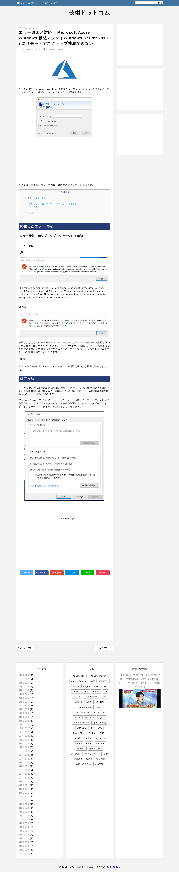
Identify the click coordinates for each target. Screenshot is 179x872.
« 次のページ (25, 647)
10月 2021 (24, 778)
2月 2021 (23, 793)
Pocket (103, 572)
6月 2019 (23, 831)
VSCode (100, 743)
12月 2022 (24, 751)
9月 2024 (23, 709)
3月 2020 (23, 812)
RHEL (103, 733)
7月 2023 (23, 740)
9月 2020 (23, 804)
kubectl (100, 702)
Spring (88, 738)
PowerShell (79, 733)
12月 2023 (24, 728)
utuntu (89, 743)
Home (20, 3)
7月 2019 (23, 827)
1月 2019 (23, 850)
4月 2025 (23, 694)
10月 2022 (24, 759)
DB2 (104, 686)
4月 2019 (23, 838)
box (96, 686)
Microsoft (90, 717)
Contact (32, 3)
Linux (97, 707)
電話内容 (100, 759)
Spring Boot (101, 738)
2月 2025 (23, 698)
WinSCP (81, 749)
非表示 (66, 192)
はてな (72, 572)
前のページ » (103, 647)
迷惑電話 (99, 764)
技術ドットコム (89, 12)
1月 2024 (23, 724)
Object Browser (81, 723)
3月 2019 (23, 842)
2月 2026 (23, 675)
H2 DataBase (91, 697)
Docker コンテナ (80, 691)
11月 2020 (24, 796)
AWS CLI (104, 681)
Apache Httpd (80, 676)
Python (92, 733)
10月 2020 (24, 800)
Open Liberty (99, 723)
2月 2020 (23, 815)
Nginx (101, 717)
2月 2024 (23, 721)
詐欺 (106, 754)
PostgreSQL (96, 728)
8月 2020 (23, 808)
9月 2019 (23, 823)
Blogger (87, 686)
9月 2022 (23, 762)
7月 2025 (23, 686)
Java (103, 697)
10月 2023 (24, 736)
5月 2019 (23, 834)
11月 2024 (24, 705)
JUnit (89, 702)
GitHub (76, 697)
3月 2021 (23, 789)
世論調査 (78, 759)
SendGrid (76, 738)
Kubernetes (85, 707)
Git (105, 691)
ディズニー (76, 754)
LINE (87, 572)
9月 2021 (23, 781)
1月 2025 (23, 702)
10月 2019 (24, 819)
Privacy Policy (48, 3)
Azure (76, 686)
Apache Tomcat (78, 681)
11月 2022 (24, 755)
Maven (77, 717)
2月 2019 (23, 846)
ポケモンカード (92, 754)
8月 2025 (23, 683)
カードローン (95, 749)
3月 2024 (23, 717)
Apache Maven (98, 676)
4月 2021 (23, 785)
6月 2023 (23, 743)
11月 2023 (24, 732)
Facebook (41, 572)
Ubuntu (78, 743)
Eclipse (96, 691)
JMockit (79, 702)
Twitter (26, 572)
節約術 (89, 759)
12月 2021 (24, 770)
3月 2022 (23, 766)
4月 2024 (23, 713)
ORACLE (81, 728)
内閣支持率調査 (83, 764)
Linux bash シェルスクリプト (89, 712)
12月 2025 (24, 679)
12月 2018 (24, 853)
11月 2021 (24, 774)
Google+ (57, 572)
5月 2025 (23, 690)
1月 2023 (23, 747)
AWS (92, 681)
